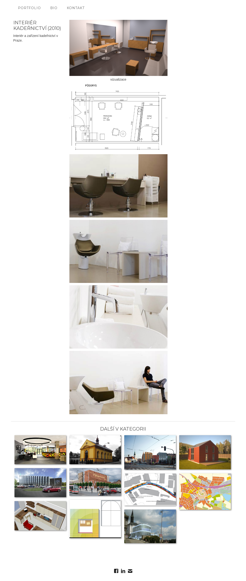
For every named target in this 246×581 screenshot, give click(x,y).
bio (53, 8)
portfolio (29, 8)
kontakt (76, 8)
